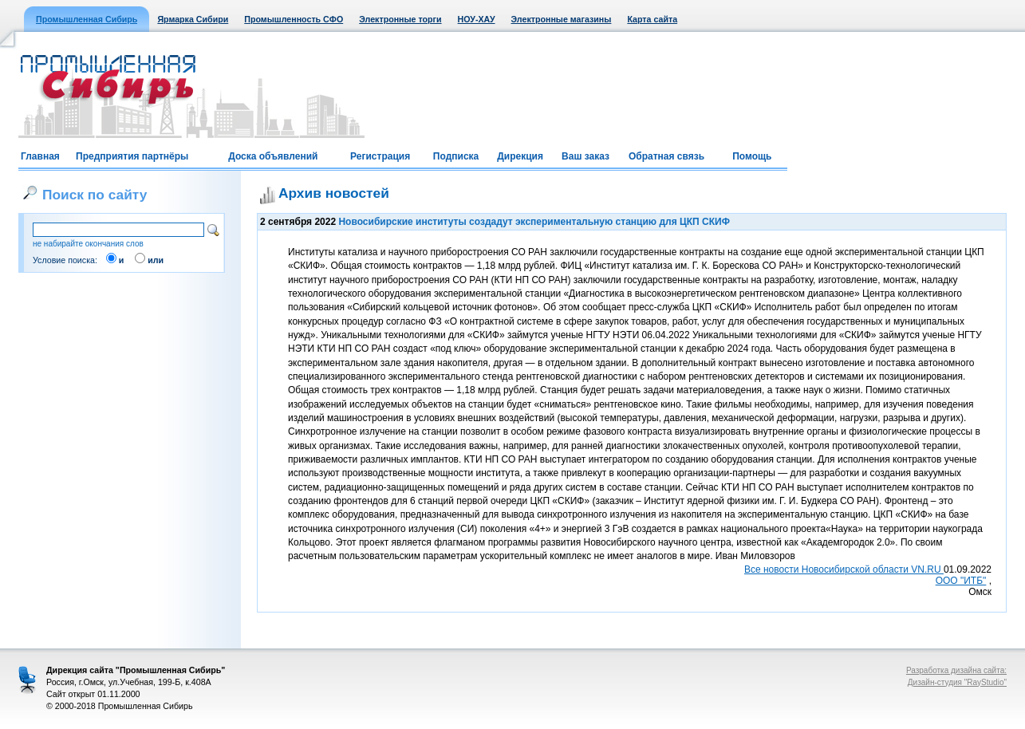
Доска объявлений (272, 156)
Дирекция (520, 156)
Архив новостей (333, 193)
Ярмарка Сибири (192, 19)
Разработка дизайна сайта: (956, 670)
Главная (40, 156)
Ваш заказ (585, 156)
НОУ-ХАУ (476, 19)
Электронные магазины (561, 19)
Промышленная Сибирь (86, 19)
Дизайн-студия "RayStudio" (957, 682)
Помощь (751, 156)
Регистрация (380, 156)
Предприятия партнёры (132, 156)
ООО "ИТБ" (961, 580)
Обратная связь (666, 156)
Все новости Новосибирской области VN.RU (844, 569)
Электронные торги (400, 19)
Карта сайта (652, 19)
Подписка (456, 156)
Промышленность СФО (293, 19)
